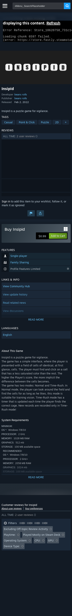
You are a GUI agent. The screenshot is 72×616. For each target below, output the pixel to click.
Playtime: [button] (10, 537)
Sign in (6, 203)
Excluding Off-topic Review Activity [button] (26, 531)
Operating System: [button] (15, 542)
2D (57, 124)
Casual (8, 124)
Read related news (14, 305)
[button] (36, 139)
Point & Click (27, 124)
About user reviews (12, 510)
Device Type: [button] (12, 548)
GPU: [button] (51, 542)
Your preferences (34, 510)
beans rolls (20, 96)
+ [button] (65, 124)
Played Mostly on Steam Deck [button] (41, 537)
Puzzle (45, 124)
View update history (15, 296)
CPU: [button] (38, 542)
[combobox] (38, 6)
